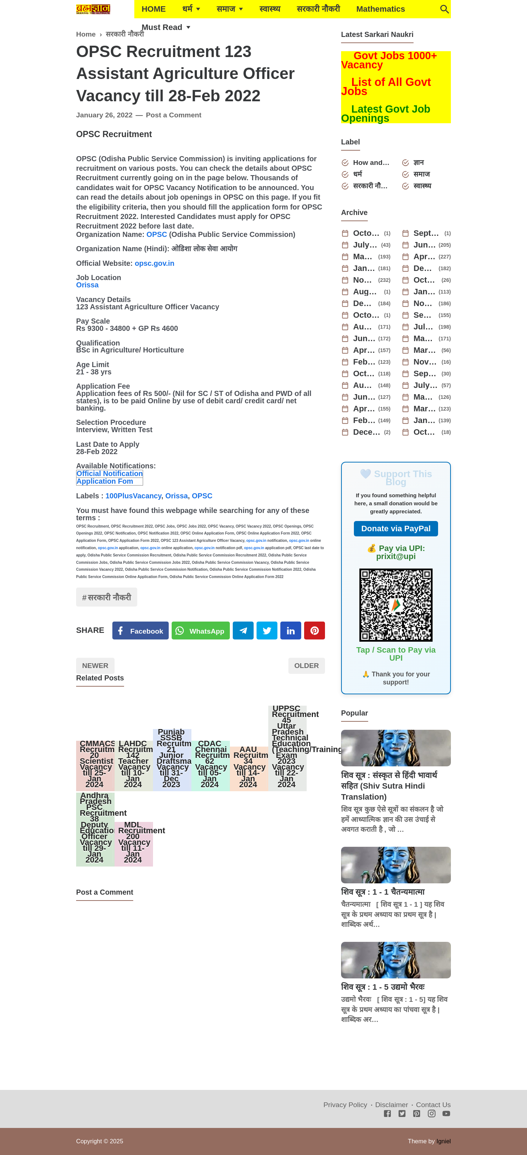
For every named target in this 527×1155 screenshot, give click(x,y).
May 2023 (425, 339)
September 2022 (426, 374)
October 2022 (364, 374)
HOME (154, 9)
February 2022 (364, 420)
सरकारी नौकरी (318, 9)
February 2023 (364, 362)
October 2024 (426, 280)
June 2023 (364, 339)
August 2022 (364, 385)
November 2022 (426, 362)
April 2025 (425, 257)
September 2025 (428, 233)
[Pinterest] (314, 631)
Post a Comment (174, 115)
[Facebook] (140, 631)
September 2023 (425, 315)
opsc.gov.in (154, 263)
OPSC (156, 234)
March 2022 (425, 409)
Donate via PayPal (396, 528)
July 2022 (426, 385)
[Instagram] (431, 1114)
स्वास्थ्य (269, 9)
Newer (95, 665)
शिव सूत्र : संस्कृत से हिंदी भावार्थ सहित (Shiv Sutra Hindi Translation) (389, 786)
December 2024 (425, 268)
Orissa (87, 285)
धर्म (187, 9)
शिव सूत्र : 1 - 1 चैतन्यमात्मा (383, 892)
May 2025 (364, 257)
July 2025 (366, 245)
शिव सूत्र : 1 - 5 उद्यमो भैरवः (382, 987)
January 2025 (364, 268)
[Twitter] (201, 631)
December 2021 (367, 432)
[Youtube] (446, 1114)
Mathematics (380, 9)
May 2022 (425, 397)
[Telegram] (243, 631)
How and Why (371, 162)
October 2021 (426, 432)
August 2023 (364, 327)
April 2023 (364, 350)
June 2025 (425, 245)
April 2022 (364, 409)
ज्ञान (419, 162)
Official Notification (109, 473)
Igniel (444, 1141)
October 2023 (367, 315)
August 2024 (367, 292)
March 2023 (426, 350)
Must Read (162, 27)
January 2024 (425, 292)
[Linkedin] (290, 631)
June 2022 (364, 397)
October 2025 (367, 233)
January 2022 (425, 420)
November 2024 (364, 280)
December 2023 (364, 303)
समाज (226, 9)
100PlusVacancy (133, 496)
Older (306, 665)
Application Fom (104, 481)
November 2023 (425, 303)
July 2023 (425, 327)
